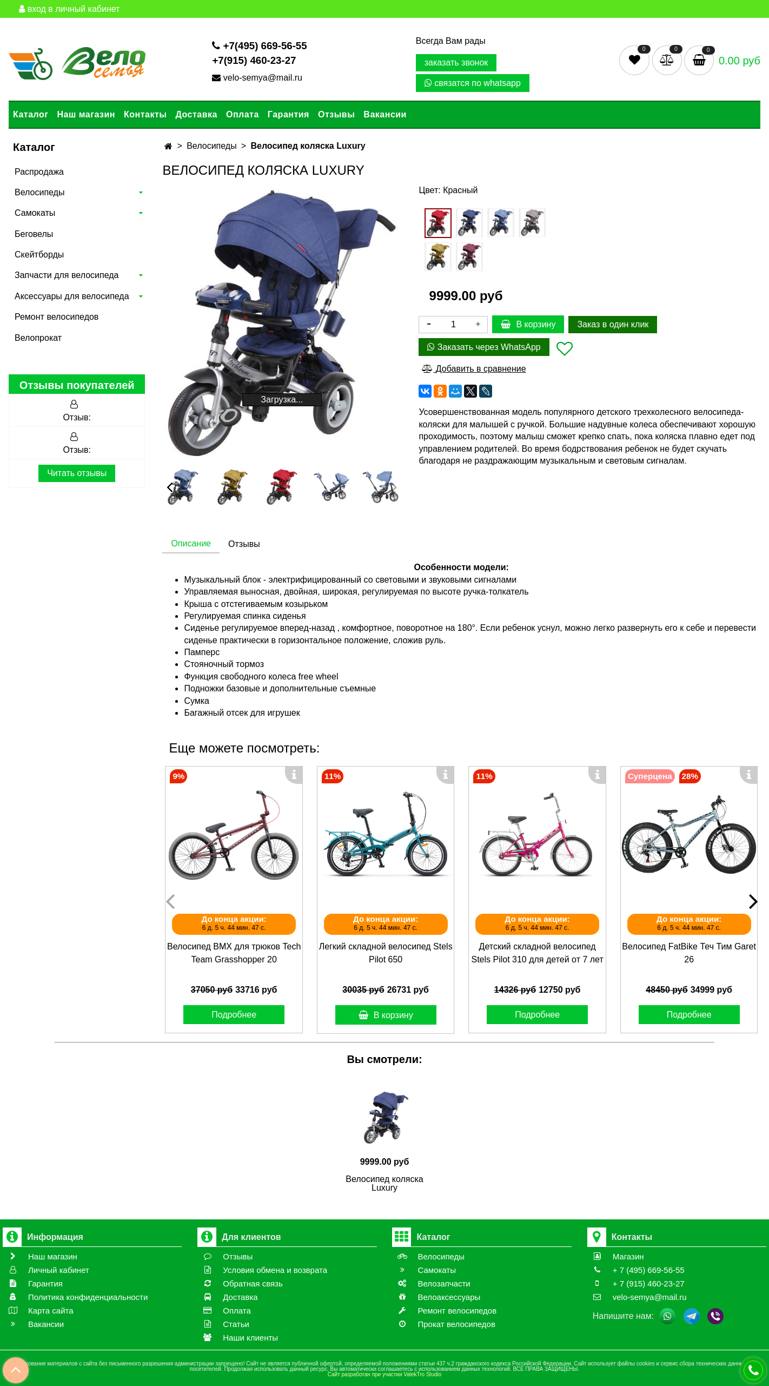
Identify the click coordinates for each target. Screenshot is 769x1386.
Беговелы (34, 234)
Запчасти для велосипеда (66, 275)
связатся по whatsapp (473, 83)
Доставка (196, 114)
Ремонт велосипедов (56, 316)
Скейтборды (39, 254)
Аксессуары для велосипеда (72, 296)
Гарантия (288, 114)
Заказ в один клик (612, 324)
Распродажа (39, 171)
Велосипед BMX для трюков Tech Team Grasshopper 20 (234, 953)
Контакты (145, 114)
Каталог (30, 114)
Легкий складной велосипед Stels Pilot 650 (386, 953)
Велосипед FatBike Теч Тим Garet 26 (689, 953)
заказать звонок (456, 62)
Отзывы (336, 114)
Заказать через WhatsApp (483, 347)
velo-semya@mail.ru (258, 77)
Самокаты (35, 212)
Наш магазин (86, 114)
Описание (191, 543)
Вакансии (385, 114)
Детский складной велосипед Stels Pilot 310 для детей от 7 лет (537, 953)
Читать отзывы (77, 473)
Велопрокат (38, 337)
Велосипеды (39, 192)
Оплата (242, 114)
